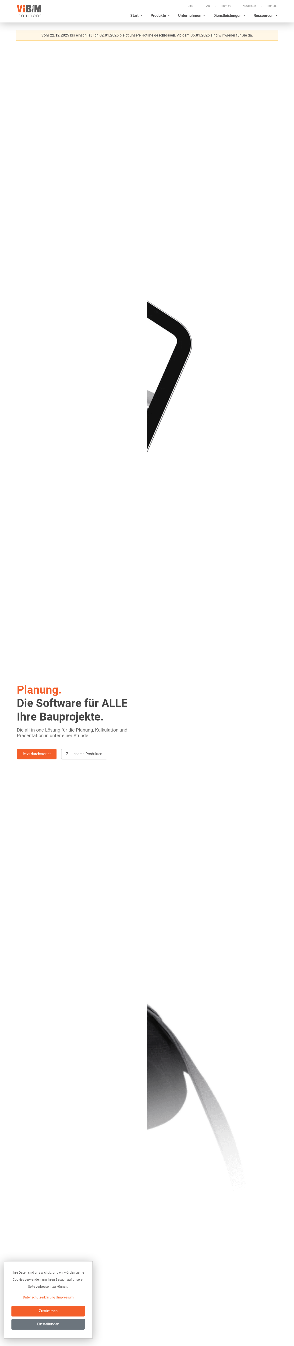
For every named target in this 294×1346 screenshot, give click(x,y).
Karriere (226, 5)
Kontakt (272, 5)
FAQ (207, 5)
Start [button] (134, 15)
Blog (190, 5)
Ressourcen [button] (264, 15)
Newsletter (249, 5)
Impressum (65, 1297)
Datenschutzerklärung (39, 1297)
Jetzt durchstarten (37, 754)
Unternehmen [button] (190, 15)
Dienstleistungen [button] (227, 15)
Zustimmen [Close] (48, 1311)
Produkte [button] (159, 15)
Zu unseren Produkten (84, 754)
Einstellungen (48, 1324)
